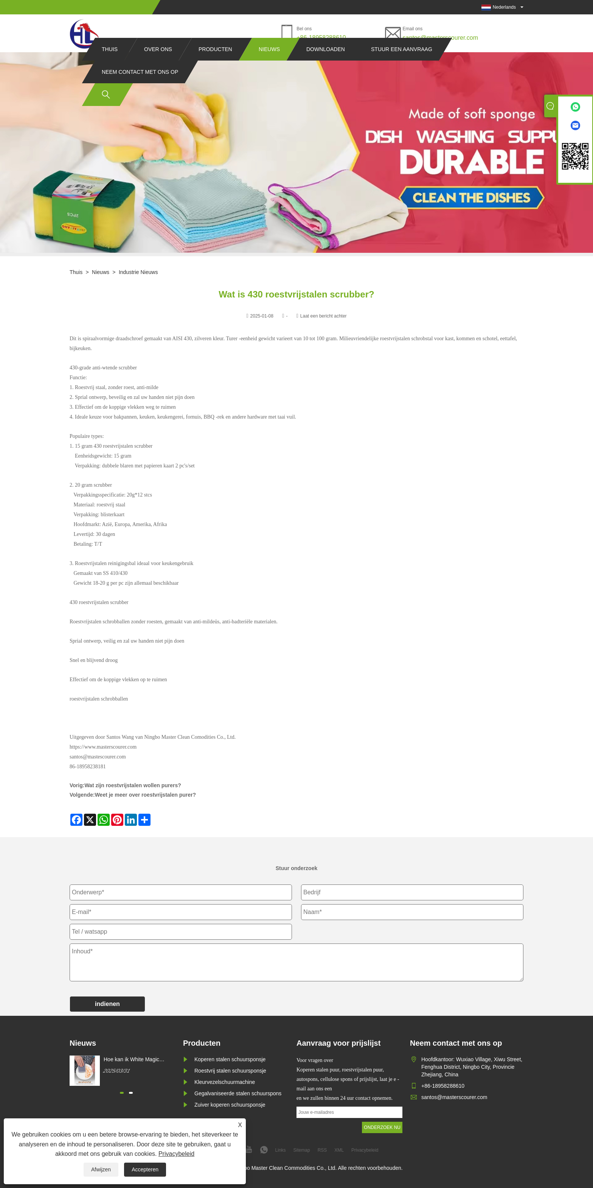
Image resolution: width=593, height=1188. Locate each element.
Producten (215, 64)
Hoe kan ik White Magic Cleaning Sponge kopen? (133, 1059)
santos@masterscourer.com (440, 37)
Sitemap (301, 1150)
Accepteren (145, 1169)
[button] (121, 1093)
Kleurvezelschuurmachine (224, 1082)
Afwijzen (101, 1169)
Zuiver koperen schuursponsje (229, 1105)
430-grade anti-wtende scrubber (103, 368)
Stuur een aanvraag (401, 64)
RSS (322, 1150)
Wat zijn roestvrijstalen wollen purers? (132, 785)
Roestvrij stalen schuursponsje (230, 1071)
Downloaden (325, 64)
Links (280, 1150)
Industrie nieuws (138, 272)
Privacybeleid (176, 1154)
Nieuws (269, 64)
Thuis (110, 64)
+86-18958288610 (321, 37)
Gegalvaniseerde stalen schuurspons (237, 1093)
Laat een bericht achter (323, 316)
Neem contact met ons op (140, 86)
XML (339, 1150)
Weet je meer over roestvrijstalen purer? (145, 795)
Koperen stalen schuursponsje (229, 1059)
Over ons (158, 64)
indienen (107, 1004)
